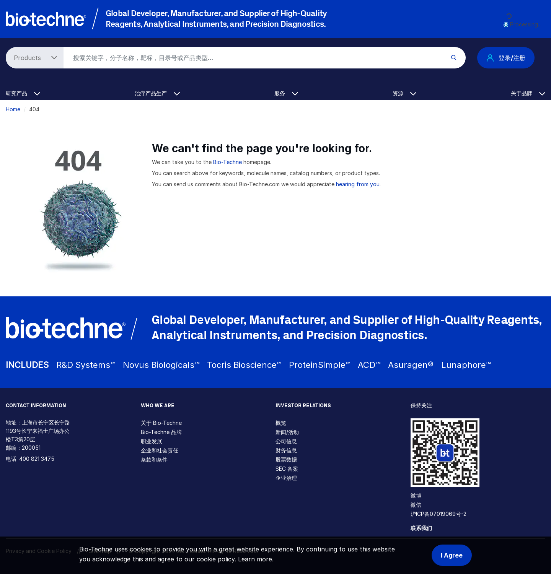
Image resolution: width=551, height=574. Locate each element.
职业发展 (151, 441)
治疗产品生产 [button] (157, 93)
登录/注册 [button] (505, 58)
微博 (416, 495)
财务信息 (286, 450)
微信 (416, 504)
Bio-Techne (227, 162)
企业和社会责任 (159, 450)
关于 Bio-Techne (161, 423)
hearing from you (358, 184)
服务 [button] (286, 93)
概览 (281, 423)
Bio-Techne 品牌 (161, 432)
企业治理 (286, 478)
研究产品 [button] (23, 93)
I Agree (452, 555)
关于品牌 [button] (528, 93)
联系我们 (421, 528)
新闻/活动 (287, 432)
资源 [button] (404, 93)
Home (13, 109)
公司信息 (286, 441)
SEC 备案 (287, 468)
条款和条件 (154, 459)
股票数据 (286, 459)
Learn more (255, 559)
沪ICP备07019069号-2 (438, 514)
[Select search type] (33, 57)
